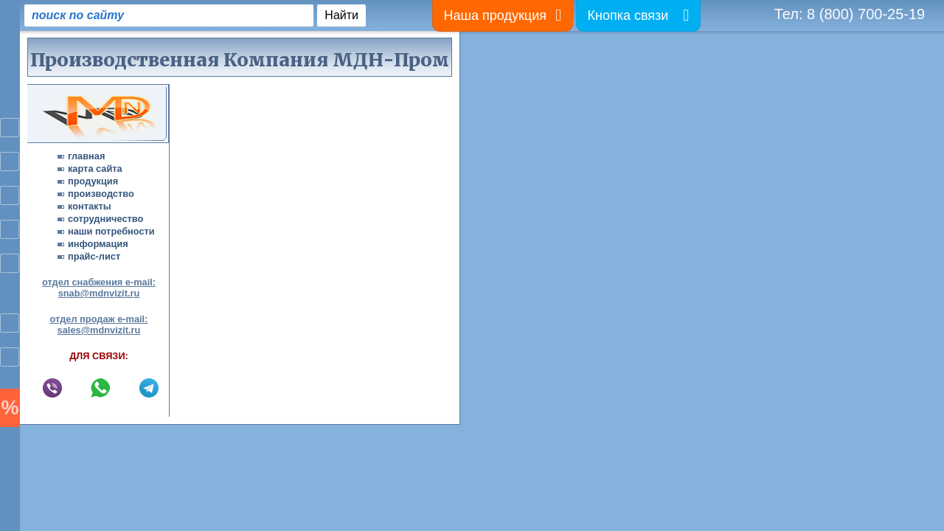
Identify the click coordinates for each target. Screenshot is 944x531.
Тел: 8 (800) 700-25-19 (849, 14)
